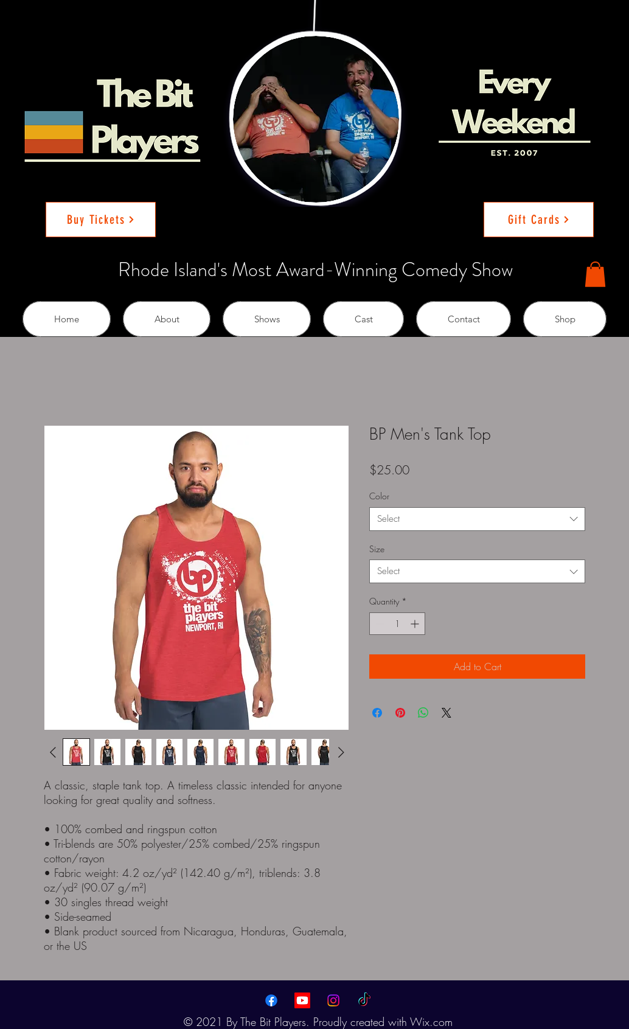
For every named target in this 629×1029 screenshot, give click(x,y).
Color (379, 496)
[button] (595, 274)
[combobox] (477, 519)
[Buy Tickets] (101, 219)
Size (376, 549)
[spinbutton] (397, 623)
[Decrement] (378, 623)
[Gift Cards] (539, 219)
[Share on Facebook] (377, 712)
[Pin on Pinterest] (400, 712)
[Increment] (415, 623)
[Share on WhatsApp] (423, 712)
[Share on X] (446, 712)
